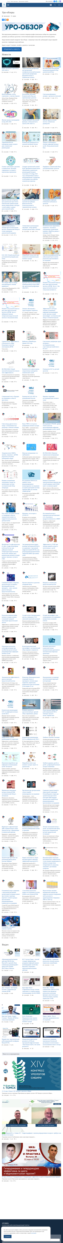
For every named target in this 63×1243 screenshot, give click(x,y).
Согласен (7, 1236)
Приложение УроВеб (23, 1)
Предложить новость (12, 49)
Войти (59, 5)
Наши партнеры (14, 1)
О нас (8, 1)
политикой (33, 1233)
